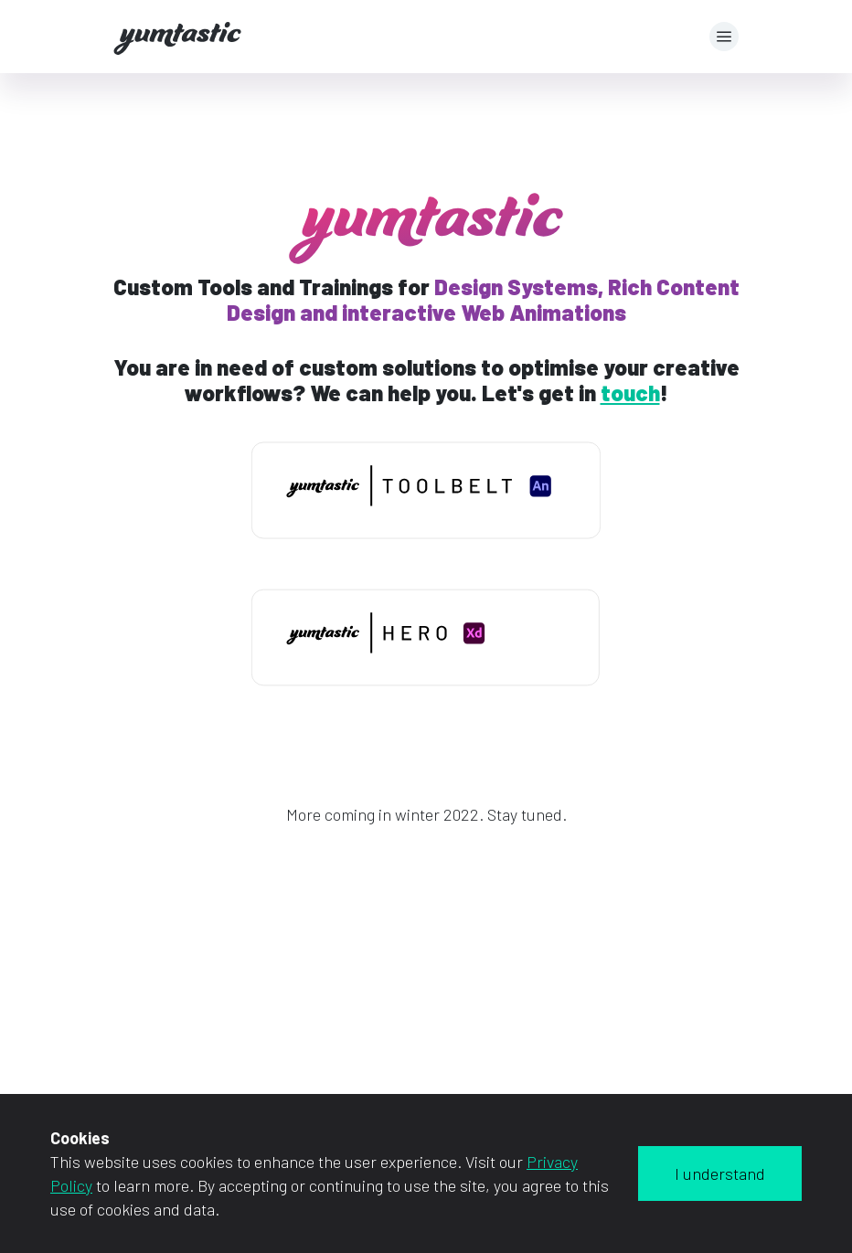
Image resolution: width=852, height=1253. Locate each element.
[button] (724, 36)
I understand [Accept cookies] (720, 1173)
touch (630, 392)
